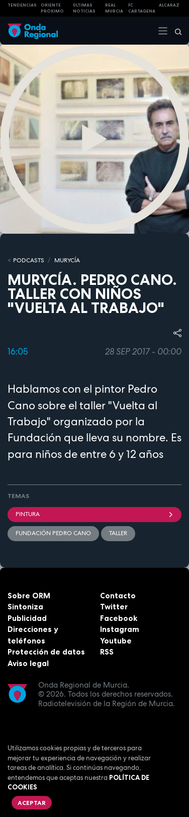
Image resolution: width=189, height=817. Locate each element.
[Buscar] (174, 31)
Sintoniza (25, 606)
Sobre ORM (29, 595)
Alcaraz (169, 5)
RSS (107, 652)
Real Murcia (114, 8)
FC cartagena (141, 8)
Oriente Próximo (52, 8)
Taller (118, 533)
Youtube (116, 640)
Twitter (114, 606)
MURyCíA (67, 260)
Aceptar (32, 802)
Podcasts (28, 260)
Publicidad (27, 618)
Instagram (119, 629)
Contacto (118, 595)
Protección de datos (46, 652)
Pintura (94, 514)
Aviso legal (28, 663)
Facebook (118, 618)
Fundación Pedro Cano (53, 533)
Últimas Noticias (84, 8)
